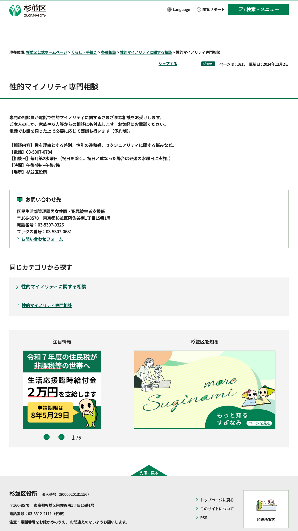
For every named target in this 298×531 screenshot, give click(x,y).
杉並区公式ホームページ (46, 38)
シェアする (168, 50)
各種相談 (108, 38)
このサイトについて (217, 495)
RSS (203, 504)
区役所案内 (266, 506)
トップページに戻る (217, 486)
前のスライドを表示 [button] (47, 423)
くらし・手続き (84, 38)
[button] (178, 9)
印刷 (209, 50)
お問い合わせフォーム (42, 225)
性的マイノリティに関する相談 (146, 38)
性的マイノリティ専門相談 (47, 292)
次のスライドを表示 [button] (61, 423)
